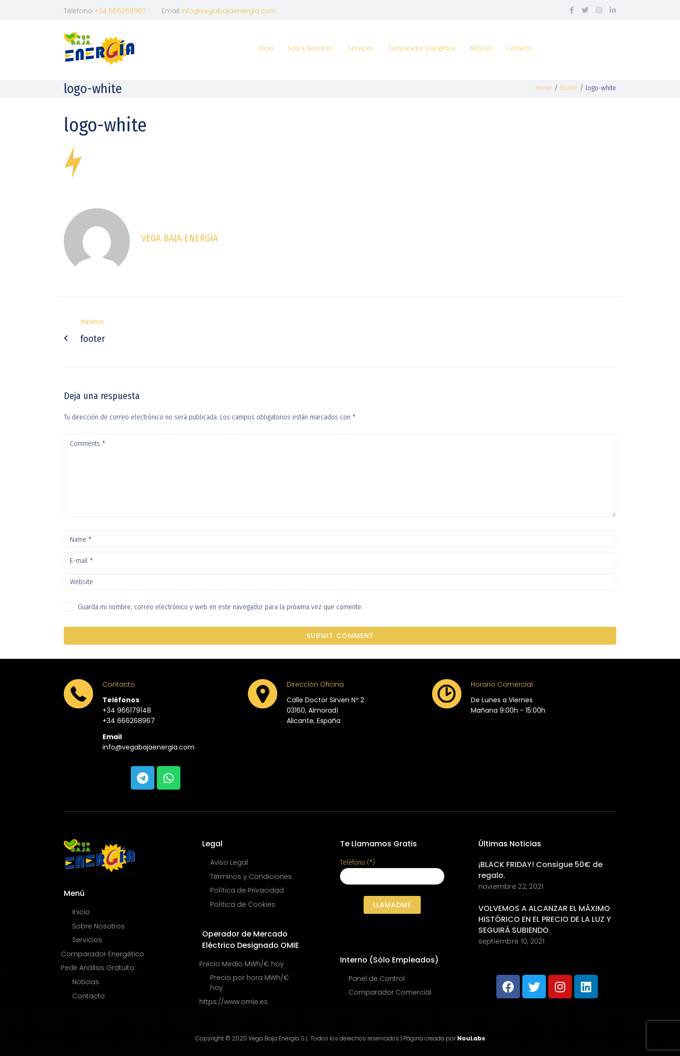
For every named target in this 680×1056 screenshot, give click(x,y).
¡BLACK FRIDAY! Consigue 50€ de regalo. (540, 870)
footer (569, 88)
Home (544, 88)
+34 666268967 (119, 11)
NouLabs (471, 1038)
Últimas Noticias (509, 843)
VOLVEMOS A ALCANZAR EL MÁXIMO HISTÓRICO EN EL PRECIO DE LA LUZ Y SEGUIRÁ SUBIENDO (544, 919)
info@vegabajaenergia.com (229, 11)
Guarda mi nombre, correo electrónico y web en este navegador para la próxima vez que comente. (220, 607)
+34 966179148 (126, 710)
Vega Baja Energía (179, 238)
